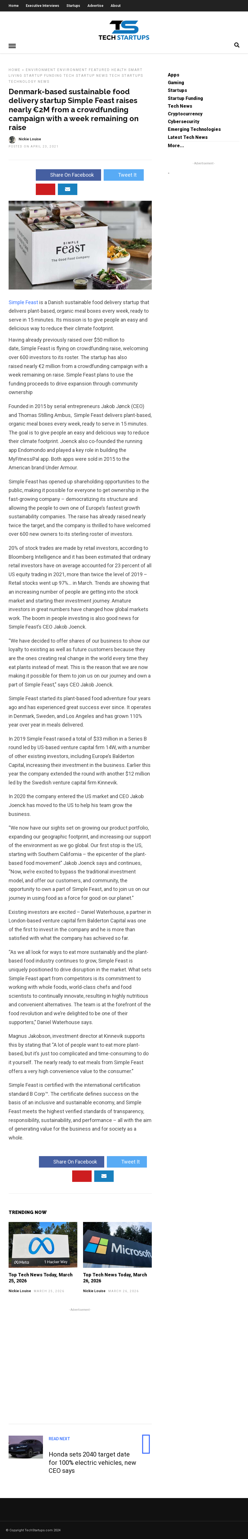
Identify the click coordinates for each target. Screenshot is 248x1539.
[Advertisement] (80, 1365)
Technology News (29, 81)
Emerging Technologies (194, 129)
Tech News (180, 106)
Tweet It (124, 175)
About (116, 6)
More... (176, 145)
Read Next (59, 1438)
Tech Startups (126, 75)
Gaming (176, 82)
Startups (73, 6)
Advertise (95, 6)
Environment (41, 70)
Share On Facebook (68, 175)
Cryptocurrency (185, 113)
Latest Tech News (188, 137)
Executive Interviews (42, 6)
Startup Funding (43, 75)
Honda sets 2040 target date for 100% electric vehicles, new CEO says (92, 1462)
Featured (99, 70)
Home (14, 6)
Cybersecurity (183, 121)
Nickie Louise (20, 1291)
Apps (173, 74)
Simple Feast (23, 302)
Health (119, 70)
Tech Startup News (86, 75)
